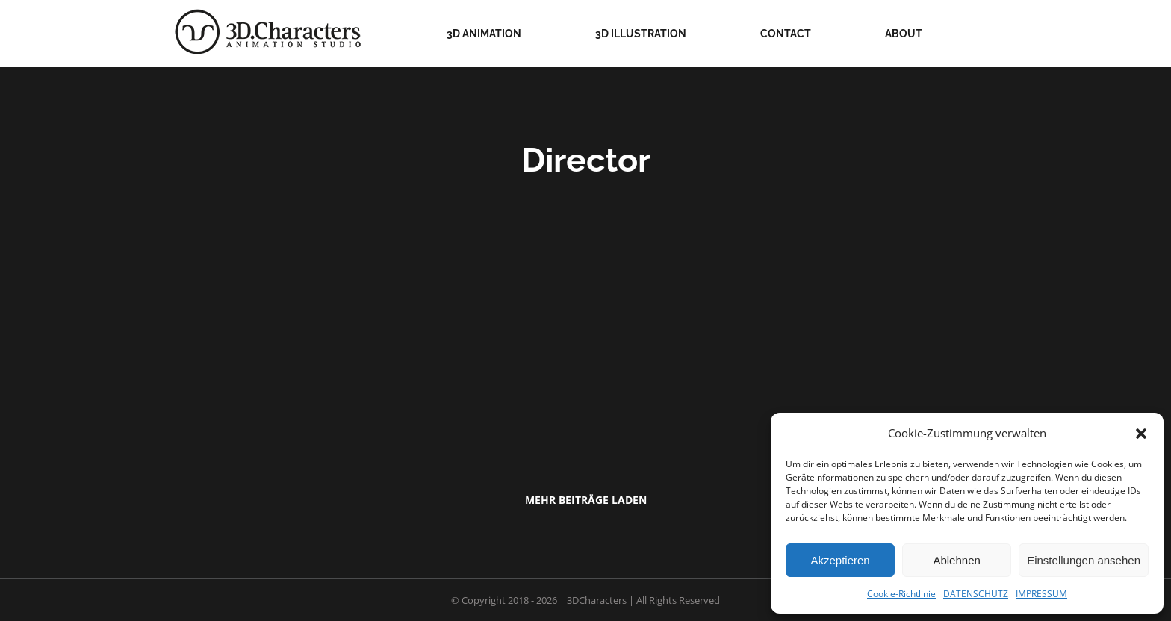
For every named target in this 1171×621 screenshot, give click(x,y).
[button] (1141, 433)
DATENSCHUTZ (975, 593)
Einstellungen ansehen (1083, 560)
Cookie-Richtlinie (901, 593)
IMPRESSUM (1041, 593)
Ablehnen (956, 560)
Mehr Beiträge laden (586, 500)
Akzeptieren (839, 560)
